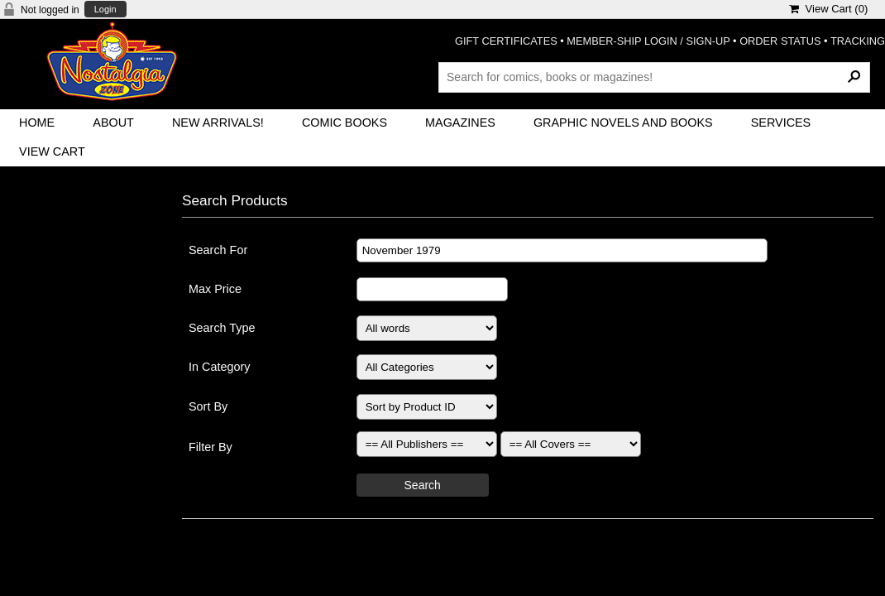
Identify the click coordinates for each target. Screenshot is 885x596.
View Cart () (828, 8)
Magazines (460, 122)
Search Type (222, 327)
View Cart (52, 151)
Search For (218, 250)
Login (105, 9)
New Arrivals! (218, 122)
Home (37, 122)
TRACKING (857, 41)
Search (422, 485)
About (113, 122)
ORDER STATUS (779, 41)
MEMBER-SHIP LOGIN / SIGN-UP (648, 41)
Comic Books (344, 122)
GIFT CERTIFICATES (506, 41)
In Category (219, 366)
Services (781, 122)
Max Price (215, 289)
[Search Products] (654, 77)
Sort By (208, 406)
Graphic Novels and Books (623, 122)
